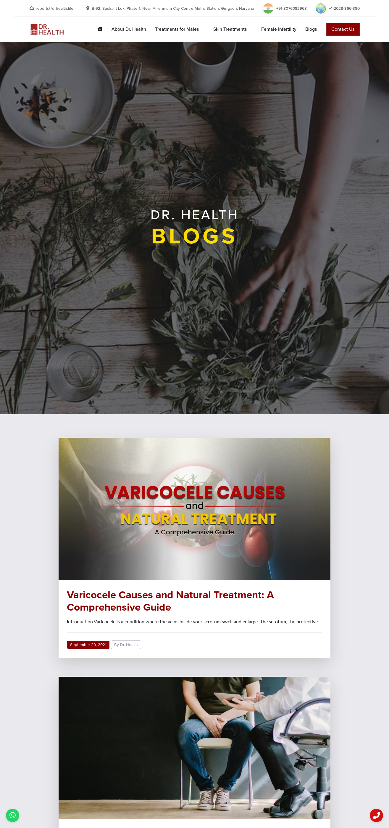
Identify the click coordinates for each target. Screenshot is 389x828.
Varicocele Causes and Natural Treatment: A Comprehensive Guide (170, 601)
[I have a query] (12, 815)
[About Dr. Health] (129, 29)
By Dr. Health (126, 645)
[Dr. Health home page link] (100, 29)
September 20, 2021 (88, 645)
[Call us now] (376, 815)
